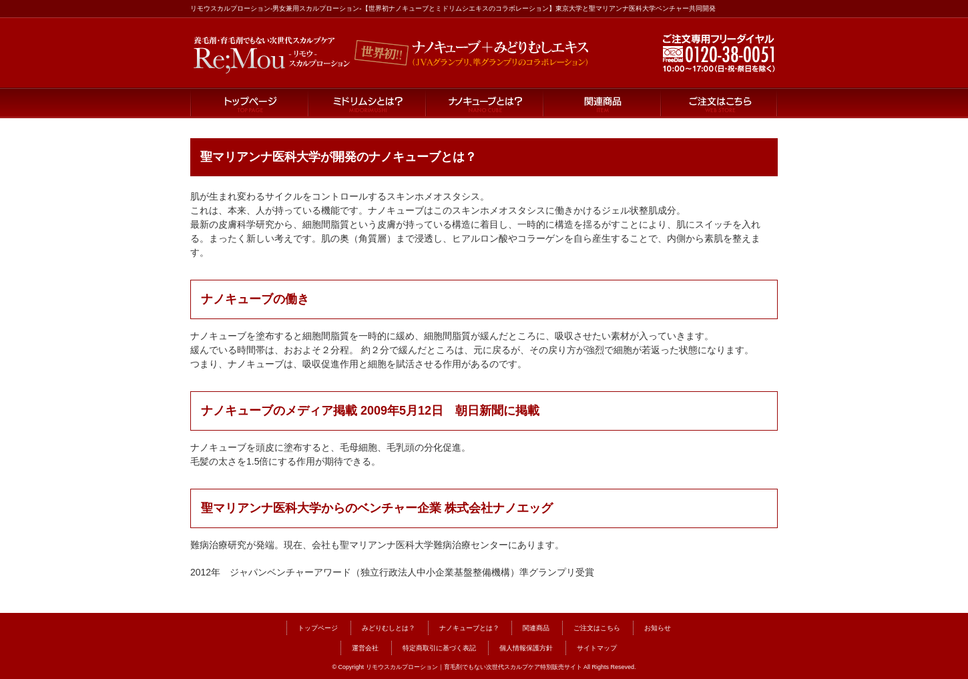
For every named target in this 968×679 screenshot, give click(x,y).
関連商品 (601, 103)
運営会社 (365, 648)
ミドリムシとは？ (366, 103)
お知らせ (657, 628)
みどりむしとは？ (388, 628)
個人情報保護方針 (526, 648)
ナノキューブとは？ (484, 103)
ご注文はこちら (719, 103)
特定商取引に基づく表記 (439, 648)
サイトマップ (597, 648)
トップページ (249, 103)
